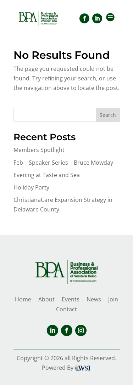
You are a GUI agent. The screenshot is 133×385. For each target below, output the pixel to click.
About (46, 299)
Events (70, 299)
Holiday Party (31, 187)
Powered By (66, 368)
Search (108, 115)
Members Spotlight (39, 150)
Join (113, 299)
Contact (66, 309)
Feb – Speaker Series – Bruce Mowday (63, 162)
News (94, 299)
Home (23, 299)
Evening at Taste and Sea (46, 175)
